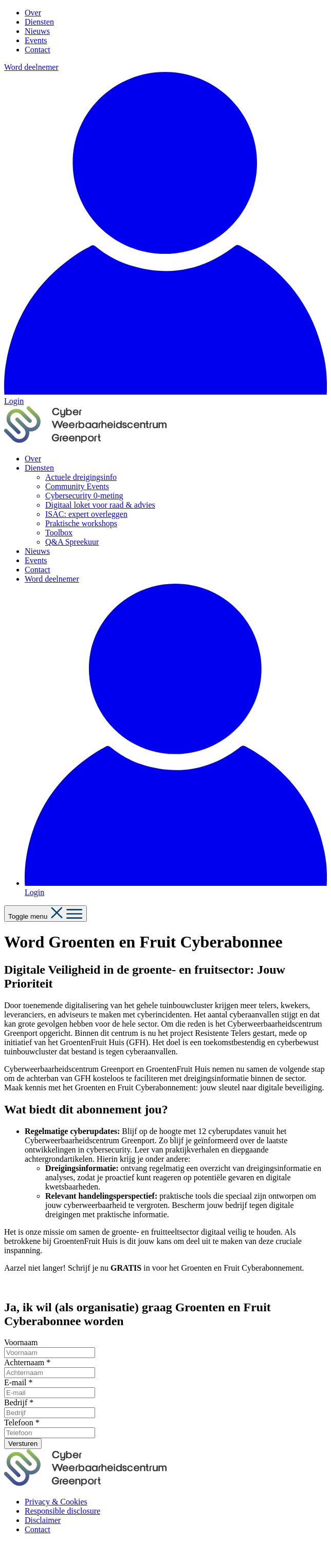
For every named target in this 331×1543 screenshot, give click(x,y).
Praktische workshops (81, 523)
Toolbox (58, 532)
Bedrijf (18, 1402)
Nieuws (37, 31)
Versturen (23, 1443)
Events (36, 40)
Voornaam (21, 1342)
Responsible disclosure (62, 1511)
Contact (37, 49)
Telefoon (22, 1422)
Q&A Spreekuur (72, 541)
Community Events (77, 486)
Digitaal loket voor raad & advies (100, 504)
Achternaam (27, 1362)
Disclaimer (43, 1520)
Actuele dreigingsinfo (81, 477)
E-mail (18, 1382)
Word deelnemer (31, 67)
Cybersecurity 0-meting (84, 495)
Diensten (39, 21)
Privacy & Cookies (56, 1501)
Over (33, 12)
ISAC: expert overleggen (86, 514)
